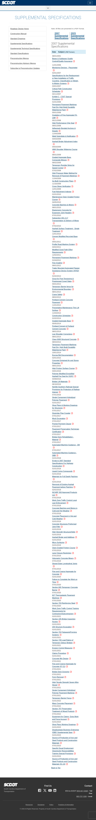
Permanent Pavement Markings (64, 258)
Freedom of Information (66, 804)
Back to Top (55, 768)
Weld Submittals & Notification (64, 136)
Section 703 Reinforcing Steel (63, 603)
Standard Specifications (19, 53)
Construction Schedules (61, 316)
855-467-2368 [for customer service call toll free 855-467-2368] (82, 791)
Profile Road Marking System (63, 244)
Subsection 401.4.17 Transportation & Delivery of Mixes (65, 219)
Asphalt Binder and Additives (63, 537)
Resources (29, 804)
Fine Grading (57, 263)
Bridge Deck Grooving (60, 672)
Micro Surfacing (58, 542)
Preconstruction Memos (19, 58)
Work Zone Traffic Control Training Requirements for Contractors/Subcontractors (65, 611)
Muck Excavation (58, 418)
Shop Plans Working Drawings (64, 724)
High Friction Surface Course (63, 368)
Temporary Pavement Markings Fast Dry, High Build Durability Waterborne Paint (64, 347)
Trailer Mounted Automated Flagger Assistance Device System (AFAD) (66, 269)
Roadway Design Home (19, 29)
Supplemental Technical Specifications (25, 48)
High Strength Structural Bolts (63, 532)
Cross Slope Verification (61, 186)
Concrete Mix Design (60, 659)
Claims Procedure (59, 653)
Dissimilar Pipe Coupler (61, 413)
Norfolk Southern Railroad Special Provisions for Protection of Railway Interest (66, 389)
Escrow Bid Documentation (62, 355)
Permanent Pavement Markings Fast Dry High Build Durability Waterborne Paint (64, 107)
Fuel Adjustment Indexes (61, 192)
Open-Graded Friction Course (63, 548)
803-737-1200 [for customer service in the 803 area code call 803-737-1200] (81, 796)
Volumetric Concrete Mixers (63, 558)
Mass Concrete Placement (62, 703)
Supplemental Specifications (21, 44)
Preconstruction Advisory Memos (23, 63)
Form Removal (58, 677)
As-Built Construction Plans (62, 181)
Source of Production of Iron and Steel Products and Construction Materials (64, 740)
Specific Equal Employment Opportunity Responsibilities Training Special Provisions (63, 750)
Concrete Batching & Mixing (63, 205)
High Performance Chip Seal (63, 123)
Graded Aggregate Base (61, 321)
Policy (51, 804)
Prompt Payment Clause (61, 424)
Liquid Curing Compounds (62, 471)
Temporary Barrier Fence (61, 698)
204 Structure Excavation (62, 627)
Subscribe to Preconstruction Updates (25, 68)
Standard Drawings (17, 39)
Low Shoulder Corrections (62, 334)
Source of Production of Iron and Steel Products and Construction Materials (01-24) (64, 761)
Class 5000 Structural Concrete (64, 339)
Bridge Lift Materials (60, 382)
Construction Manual (18, 34)
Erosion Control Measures (62, 648)
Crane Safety (57, 294)
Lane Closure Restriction (61, 553)
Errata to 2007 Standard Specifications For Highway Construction (62, 463)
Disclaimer (41, 804)
